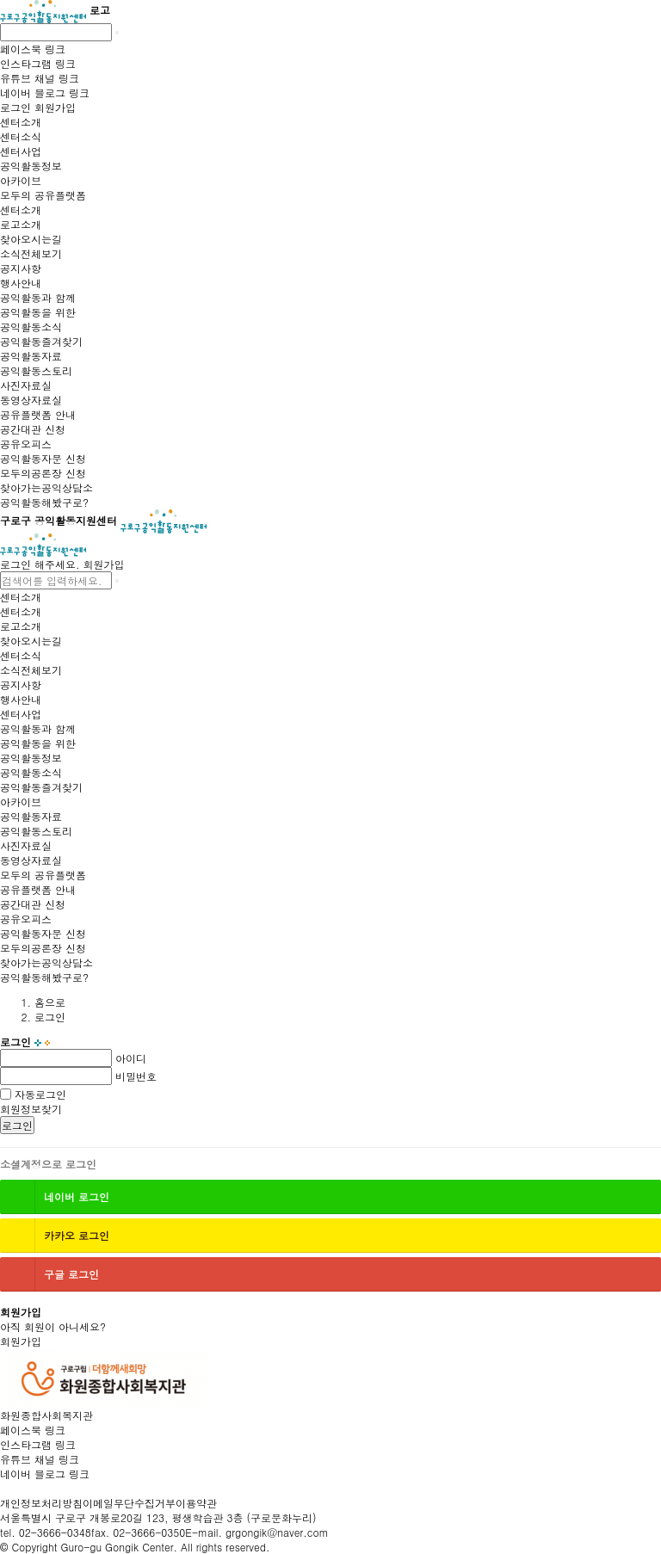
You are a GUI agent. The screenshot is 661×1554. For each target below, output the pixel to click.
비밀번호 (136, 1076)
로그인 (17, 1125)
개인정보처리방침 (41, 1502)
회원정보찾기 (31, 1108)
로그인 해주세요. (40, 564)
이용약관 (196, 1502)
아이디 (130, 1058)
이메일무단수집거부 (129, 1502)
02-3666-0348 (55, 1532)
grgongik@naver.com (277, 1532)
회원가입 (104, 564)
